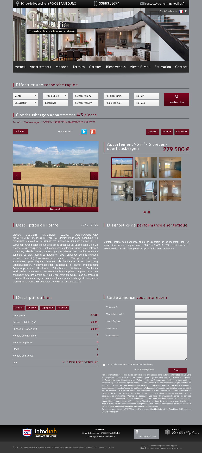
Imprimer (166, 132)
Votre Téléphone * (114, 321)
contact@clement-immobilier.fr (165, 3)
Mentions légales (77, 447)
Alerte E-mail (140, 67)
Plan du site (65, 447)
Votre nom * (111, 307)
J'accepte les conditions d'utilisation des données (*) (130, 364)
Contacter (152, 132)
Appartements (40, 67)
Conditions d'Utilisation (178, 409)
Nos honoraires (91, 447)
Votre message (112, 335)
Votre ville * (111, 328)
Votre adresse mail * (115, 314)
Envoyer (177, 370)
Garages (95, 67)
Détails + (32, 308)
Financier (62, 308)
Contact (181, 67)
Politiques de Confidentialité (150, 409)
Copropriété (47, 308)
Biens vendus (116, 67)
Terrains (78, 67)
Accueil (20, 67)
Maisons (61, 67)
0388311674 (101, 429)
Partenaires (103, 447)
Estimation (163, 67)
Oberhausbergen (31, 122)
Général (18, 308)
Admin (111, 447)
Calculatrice (181, 132)
